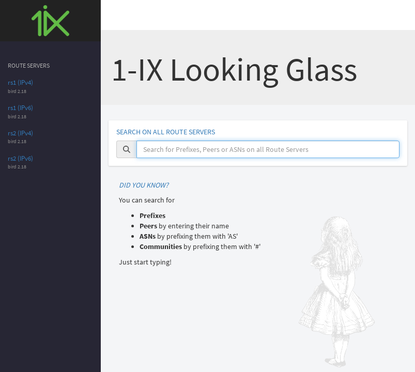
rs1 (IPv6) (20, 107)
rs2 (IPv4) (20, 133)
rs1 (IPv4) (20, 82)
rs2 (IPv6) (20, 158)
